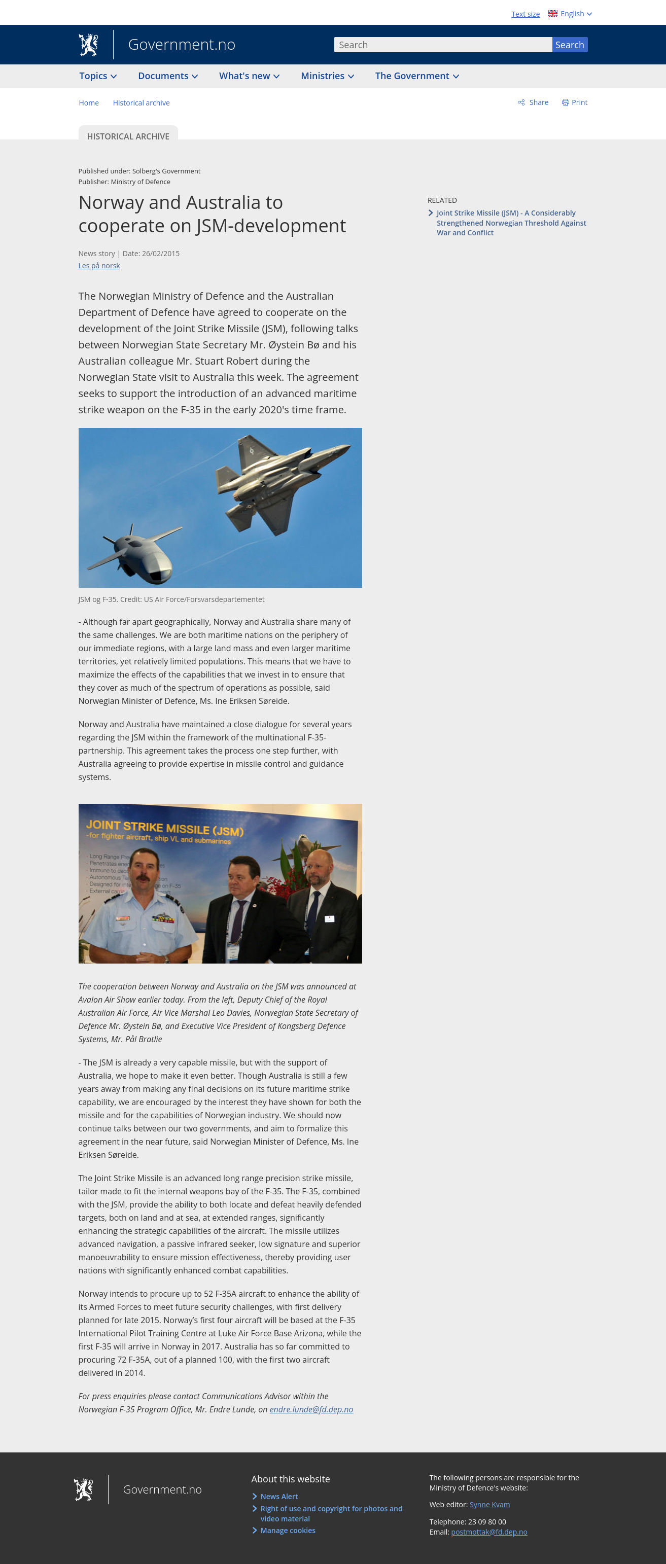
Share (538, 102)
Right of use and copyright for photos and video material (332, 1513)
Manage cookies (288, 1530)
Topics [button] (95, 75)
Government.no (174, 45)
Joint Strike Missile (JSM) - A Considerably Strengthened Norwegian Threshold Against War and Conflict (511, 222)
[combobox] (443, 44)
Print (579, 102)
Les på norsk (99, 265)
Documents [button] (164, 75)
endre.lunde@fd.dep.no (312, 1409)
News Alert (279, 1496)
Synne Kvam (490, 1504)
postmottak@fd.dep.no (489, 1532)
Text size (525, 14)
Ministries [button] (324, 75)
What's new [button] (245, 75)
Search (569, 45)
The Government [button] (413, 75)
